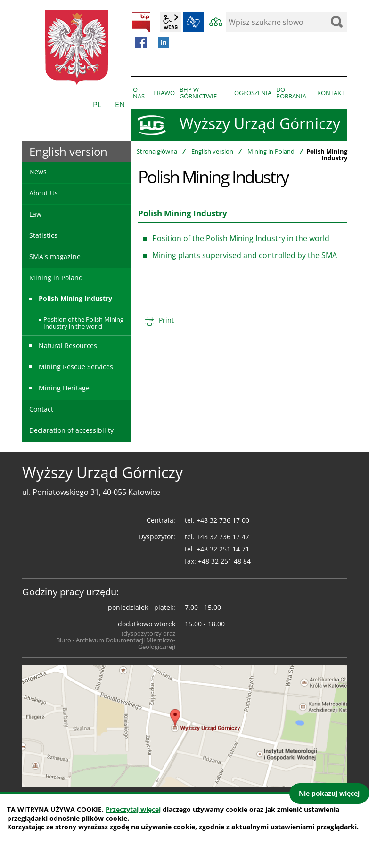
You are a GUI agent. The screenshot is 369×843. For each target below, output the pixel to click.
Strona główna (157, 151)
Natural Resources (68, 345)
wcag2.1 (170, 22)
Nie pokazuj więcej (329, 793)
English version (212, 151)
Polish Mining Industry (75, 298)
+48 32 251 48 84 (224, 561)
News (38, 171)
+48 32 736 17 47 (223, 536)
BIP (141, 22)
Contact (41, 409)
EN (120, 104)
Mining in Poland (271, 151)
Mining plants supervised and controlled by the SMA (244, 255)
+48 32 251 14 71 (223, 548)
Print (166, 320)
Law (35, 214)
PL (97, 104)
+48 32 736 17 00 (223, 520)
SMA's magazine (55, 256)
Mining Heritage (64, 387)
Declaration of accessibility (71, 430)
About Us (43, 192)
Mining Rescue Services (76, 366)
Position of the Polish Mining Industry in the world (240, 238)
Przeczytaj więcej (133, 809)
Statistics (43, 235)
